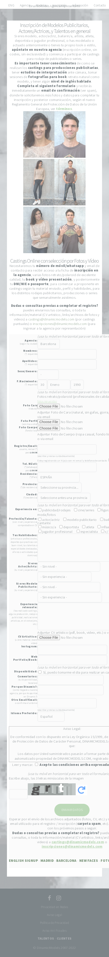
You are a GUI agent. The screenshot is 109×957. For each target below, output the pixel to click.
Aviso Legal (54, 915)
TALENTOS (46, 938)
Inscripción (59, 5)
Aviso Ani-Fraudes (54, 931)
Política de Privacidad (54, 923)
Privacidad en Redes (54, 907)
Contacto (100, 5)
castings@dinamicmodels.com (51, 319)
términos (64, 109)
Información (80, 5)
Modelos (41, 5)
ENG (11, 5)
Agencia (25, 5)
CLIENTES (64, 938)
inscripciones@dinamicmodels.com (60, 324)
